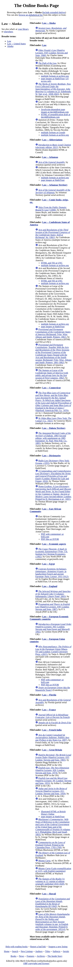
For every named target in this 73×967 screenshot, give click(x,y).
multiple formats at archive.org (55, 76)
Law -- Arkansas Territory (54, 185)
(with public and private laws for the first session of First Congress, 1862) (51, 374)
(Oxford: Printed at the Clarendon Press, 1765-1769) (50, 845)
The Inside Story (54, 956)
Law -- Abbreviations (52, 140)
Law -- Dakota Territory (53, 428)
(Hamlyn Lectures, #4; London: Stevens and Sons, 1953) (53, 780)
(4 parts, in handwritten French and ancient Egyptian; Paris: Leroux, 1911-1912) (51, 573)
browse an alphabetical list (31, 15)
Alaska (10, 46)
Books (13, 956)
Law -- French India (52, 730)
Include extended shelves (54, 12)
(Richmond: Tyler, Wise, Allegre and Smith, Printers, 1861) (53, 333)
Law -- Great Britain (52, 750)
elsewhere (8, 31)
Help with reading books (16, 946)
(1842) (52, 903)
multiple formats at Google (53, 132)
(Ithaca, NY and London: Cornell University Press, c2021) (53, 650)
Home (6, 951)
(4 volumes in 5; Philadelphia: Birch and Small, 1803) (52, 827)
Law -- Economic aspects (54, 544)
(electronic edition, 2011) (53, 146)
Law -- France (49, 710)
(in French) (52, 716)
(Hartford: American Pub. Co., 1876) (53, 402)
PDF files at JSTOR (50, 539)
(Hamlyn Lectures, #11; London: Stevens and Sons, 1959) (51, 791)
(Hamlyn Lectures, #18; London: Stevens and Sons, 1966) (51, 53)
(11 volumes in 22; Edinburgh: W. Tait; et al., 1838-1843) (53, 89)
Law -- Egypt (48, 564)
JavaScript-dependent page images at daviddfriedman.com (55, 110)
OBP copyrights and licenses (36, 963)
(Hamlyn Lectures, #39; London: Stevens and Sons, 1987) (52, 606)
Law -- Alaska (48, 23)
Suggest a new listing (57, 946)
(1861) (52, 234)
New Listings (27, 951)
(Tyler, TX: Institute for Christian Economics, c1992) (51, 553)
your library (23, 29)
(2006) (51, 208)
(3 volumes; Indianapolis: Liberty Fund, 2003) (53, 594)
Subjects (56, 951)
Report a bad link (38, 946)
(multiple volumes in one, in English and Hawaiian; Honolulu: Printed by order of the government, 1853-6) (52, 922)
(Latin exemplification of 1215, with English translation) (53, 869)
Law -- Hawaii (49, 894)
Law (9, 41)
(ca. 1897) (52, 737)
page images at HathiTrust (53, 180)
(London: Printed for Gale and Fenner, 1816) (53, 476)
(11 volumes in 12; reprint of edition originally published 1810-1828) (50, 881)
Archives (41, 956)
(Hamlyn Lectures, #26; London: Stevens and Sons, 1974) (52, 770)
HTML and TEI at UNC (52, 263)
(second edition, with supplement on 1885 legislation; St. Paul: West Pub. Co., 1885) (53, 438)
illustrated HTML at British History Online (53, 812)
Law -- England (49, 586)
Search (15, 951)
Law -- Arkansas (50, 157)
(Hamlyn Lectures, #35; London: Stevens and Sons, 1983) (53, 757)
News (21, 956)
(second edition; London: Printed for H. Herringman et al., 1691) (53, 492)
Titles (47, 951)
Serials (66, 951)
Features (30, 956)
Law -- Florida (49, 695)
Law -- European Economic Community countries (49, 617)
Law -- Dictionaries (51, 455)
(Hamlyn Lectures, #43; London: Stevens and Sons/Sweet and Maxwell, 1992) (53, 628)
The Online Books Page (36, 5)
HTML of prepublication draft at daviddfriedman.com (55, 115)
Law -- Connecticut (51, 388)
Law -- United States (16, 43)
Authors (39, 951)
